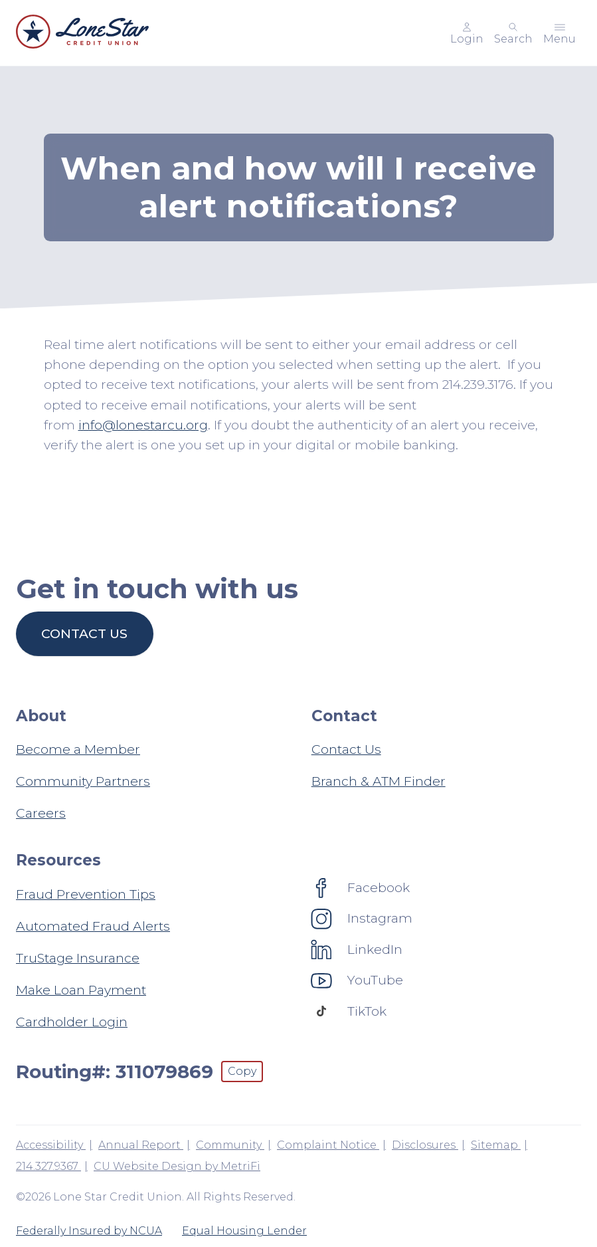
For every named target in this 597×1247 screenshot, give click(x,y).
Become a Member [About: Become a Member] (78, 749)
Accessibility (51, 1145)
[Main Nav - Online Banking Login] (467, 33)
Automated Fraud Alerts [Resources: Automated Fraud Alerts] (93, 926)
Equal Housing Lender (244, 1230)
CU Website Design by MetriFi (177, 1166)
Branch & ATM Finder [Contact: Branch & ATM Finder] (378, 781)
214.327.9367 (48, 1166)
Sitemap (496, 1145)
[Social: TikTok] (348, 1011)
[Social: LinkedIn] (356, 949)
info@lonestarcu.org (143, 425)
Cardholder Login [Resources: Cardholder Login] (72, 1022)
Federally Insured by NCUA (89, 1230)
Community (230, 1145)
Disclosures (425, 1145)
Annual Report (140, 1145)
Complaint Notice (328, 1145)
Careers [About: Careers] (41, 813)
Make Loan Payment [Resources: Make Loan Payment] (81, 990)
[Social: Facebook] (360, 887)
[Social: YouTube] (357, 980)
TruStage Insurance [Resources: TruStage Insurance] (77, 958)
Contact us (84, 633)
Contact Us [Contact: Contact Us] (346, 749)
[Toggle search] (513, 33)
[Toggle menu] (559, 33)
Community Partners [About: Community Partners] (83, 781)
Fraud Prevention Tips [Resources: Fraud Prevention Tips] (85, 894)
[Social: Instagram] (361, 918)
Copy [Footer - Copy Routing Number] (242, 1071)
